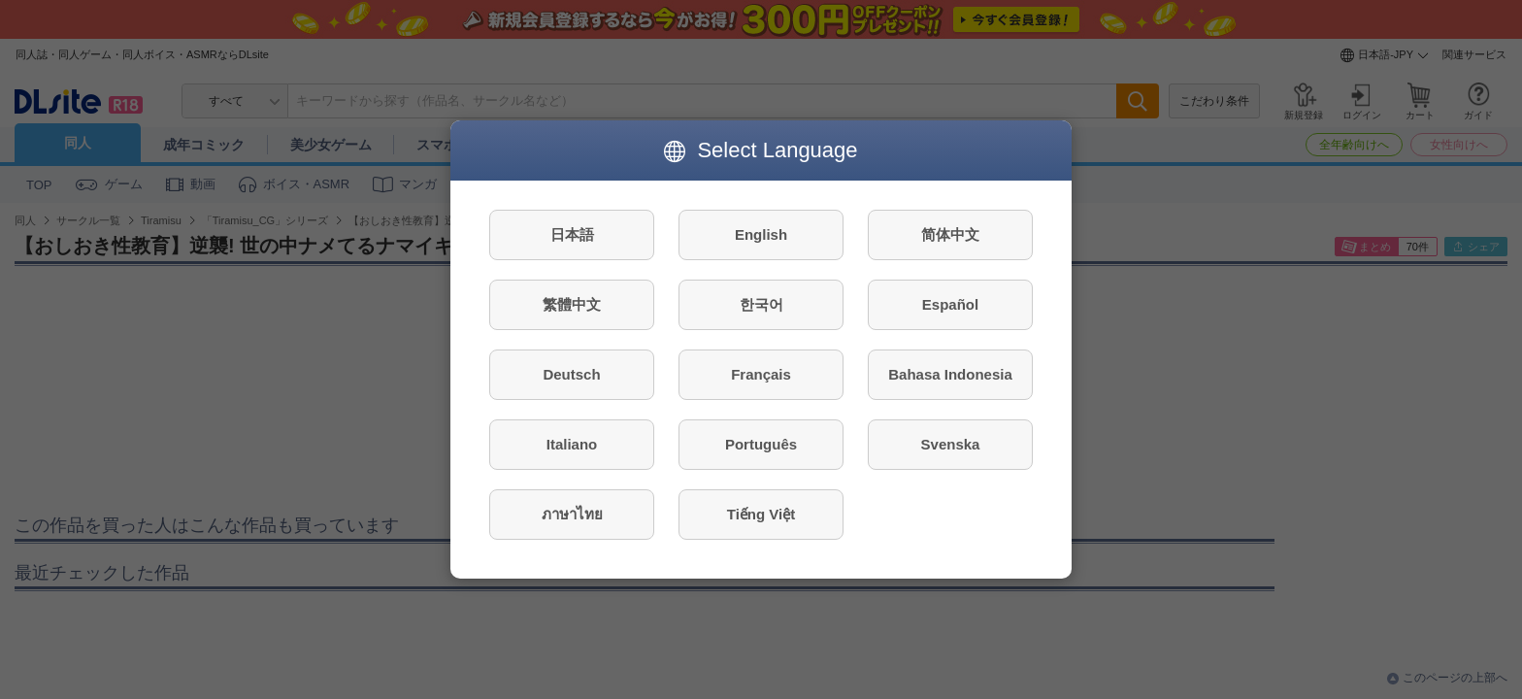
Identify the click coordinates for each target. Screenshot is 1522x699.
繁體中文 (572, 304)
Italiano (572, 444)
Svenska (950, 444)
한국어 (761, 304)
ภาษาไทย (572, 514)
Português (761, 444)
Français (761, 374)
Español (950, 304)
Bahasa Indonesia (950, 374)
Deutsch (571, 374)
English (761, 234)
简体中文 (950, 234)
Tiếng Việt (761, 514)
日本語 (572, 234)
